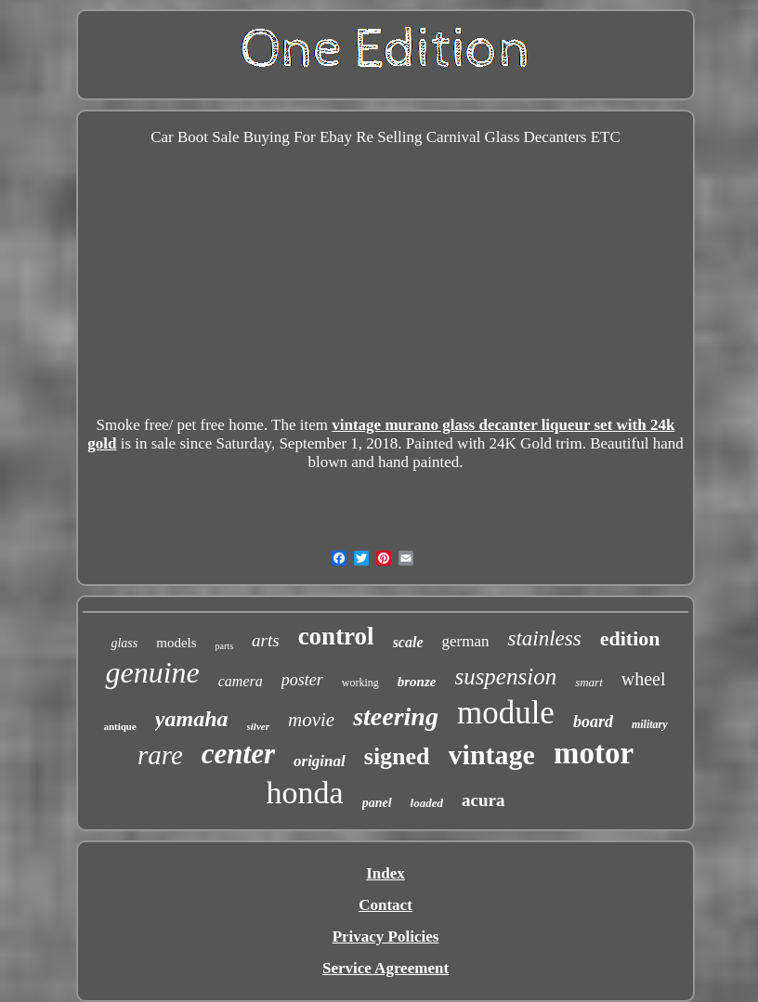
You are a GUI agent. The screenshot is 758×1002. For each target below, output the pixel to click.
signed (397, 756)
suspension (505, 676)
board (593, 721)
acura (483, 800)
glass (124, 643)
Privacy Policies (386, 936)
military (650, 724)
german (466, 641)
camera (240, 681)
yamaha (192, 719)
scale (408, 642)
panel (377, 803)
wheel (643, 679)
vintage (492, 754)
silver (258, 726)
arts (266, 640)
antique (119, 726)
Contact (385, 905)
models (176, 642)
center (238, 753)
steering (395, 716)
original (320, 761)
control (336, 636)
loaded (427, 803)
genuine (152, 672)
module (506, 713)
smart (589, 682)
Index (385, 873)
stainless (544, 638)
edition (630, 638)
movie (311, 720)
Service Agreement (385, 968)
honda (305, 792)
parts (224, 646)
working (360, 682)
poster (302, 679)
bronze (417, 681)
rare (160, 755)
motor (594, 753)
